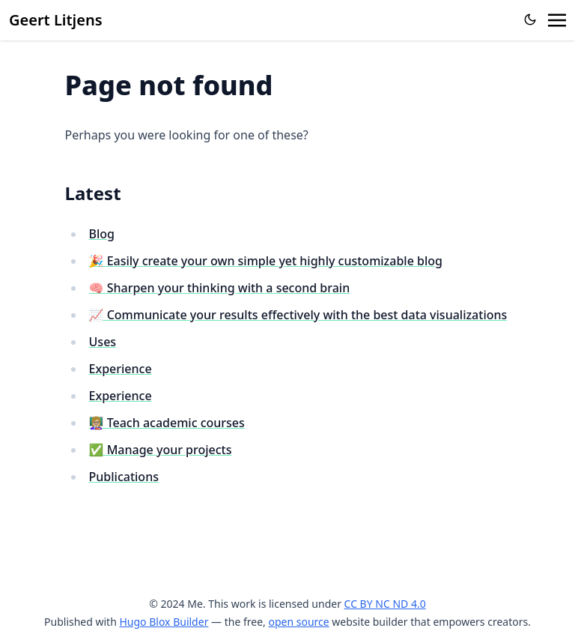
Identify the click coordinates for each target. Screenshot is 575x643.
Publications (124, 476)
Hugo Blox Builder (163, 622)
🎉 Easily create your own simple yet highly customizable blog (265, 261)
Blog (102, 234)
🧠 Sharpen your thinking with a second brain (219, 288)
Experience (120, 368)
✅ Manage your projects (160, 449)
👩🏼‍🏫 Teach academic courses (167, 422)
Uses (103, 341)
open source (298, 622)
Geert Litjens (56, 20)
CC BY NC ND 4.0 (385, 604)
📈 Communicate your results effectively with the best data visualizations (298, 315)
